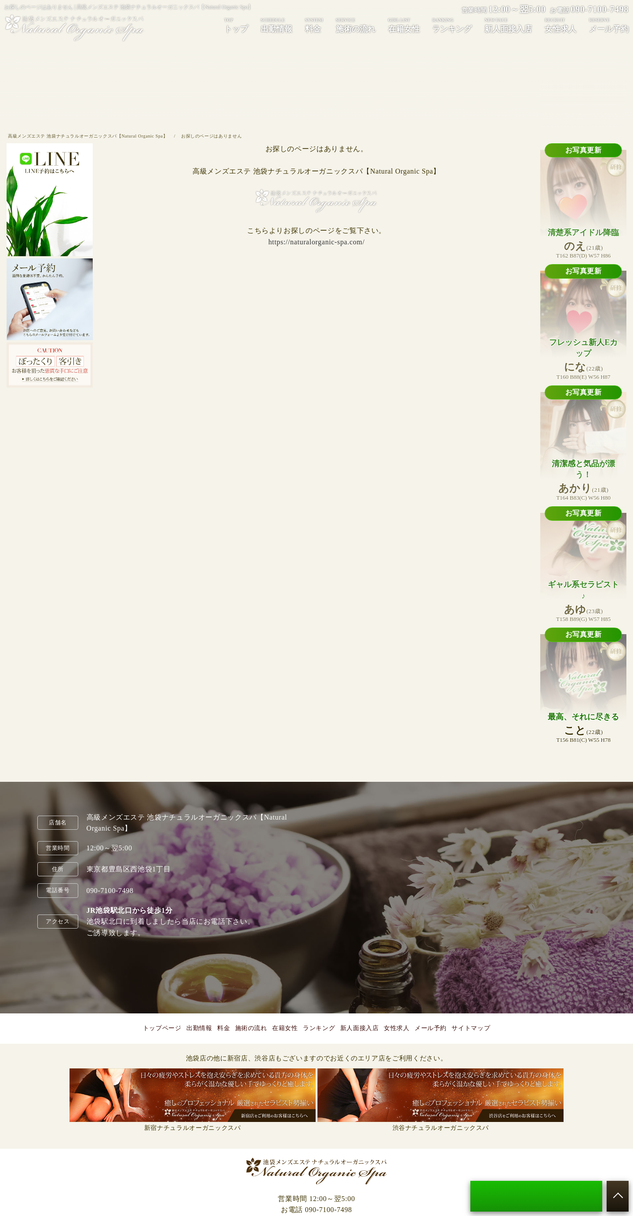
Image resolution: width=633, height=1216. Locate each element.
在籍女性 (404, 25)
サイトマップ (470, 1028)
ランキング (452, 25)
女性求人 (560, 25)
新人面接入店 (508, 25)
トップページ (162, 1028)
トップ (236, 25)
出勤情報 (276, 25)
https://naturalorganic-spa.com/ (316, 242)
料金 (314, 25)
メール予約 (609, 25)
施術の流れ (355, 25)
